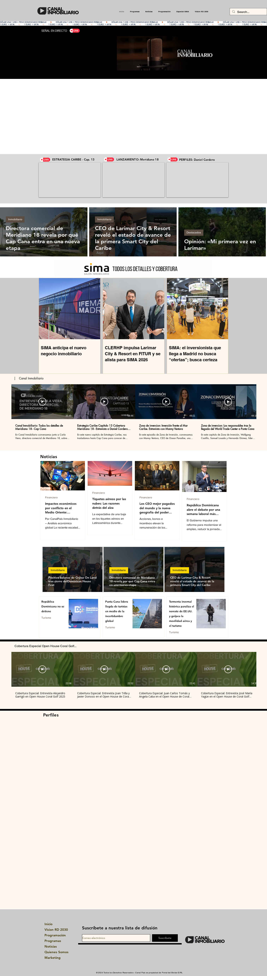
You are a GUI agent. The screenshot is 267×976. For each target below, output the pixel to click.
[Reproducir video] (42, 402)
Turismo (46, 617)
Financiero (51, 497)
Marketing (52, 958)
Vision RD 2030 (55, 930)
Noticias (50, 946)
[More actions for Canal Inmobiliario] (29, 378)
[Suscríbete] (165, 938)
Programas (52, 941)
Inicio (48, 924)
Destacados (194, 232)
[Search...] (248, 12)
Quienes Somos (55, 952)
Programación (55, 935)
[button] (29, 378)
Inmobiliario (15, 219)
